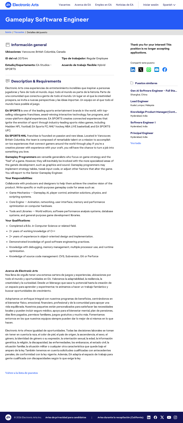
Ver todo (135, 143)
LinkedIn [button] (134, 70)
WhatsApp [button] (150, 70)
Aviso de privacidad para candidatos (65, 417)
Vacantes (19, 32)
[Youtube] (169, 417)
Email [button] (158, 70)
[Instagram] (176, 417)
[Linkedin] (149, 417)
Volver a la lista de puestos (21, 373)
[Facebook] (156, 417)
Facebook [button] (166, 70)
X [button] (142, 70)
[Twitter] (162, 417)
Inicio (8, 32)
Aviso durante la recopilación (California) (120, 417)
